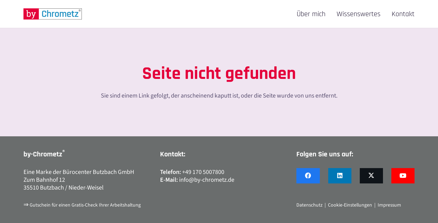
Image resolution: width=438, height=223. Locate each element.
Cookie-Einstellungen (350, 205)
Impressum (389, 205)
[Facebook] (308, 175)
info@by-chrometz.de (206, 179)
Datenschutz (309, 205)
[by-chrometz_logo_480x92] (52, 14)
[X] (371, 175)
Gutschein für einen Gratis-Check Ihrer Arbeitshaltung (85, 205)
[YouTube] (403, 175)
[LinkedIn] (339, 175)
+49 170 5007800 (203, 172)
